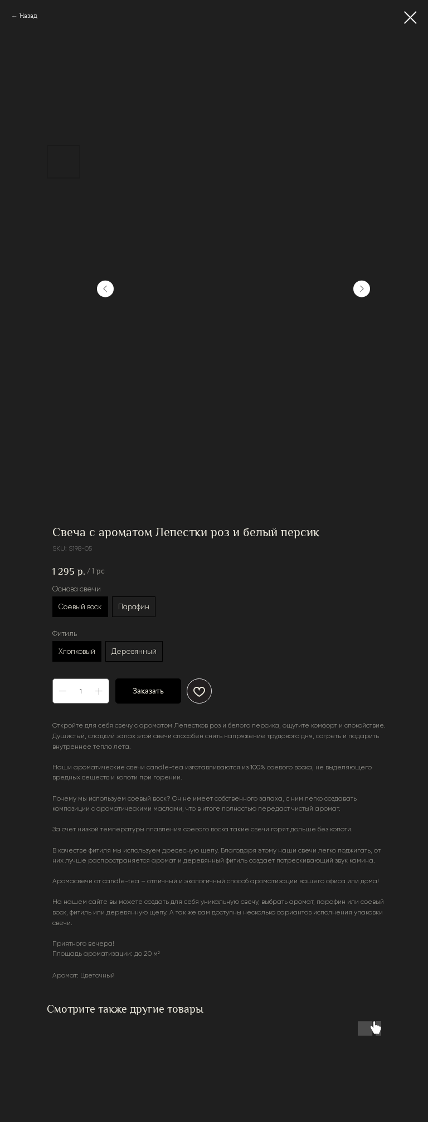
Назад (28, 16)
